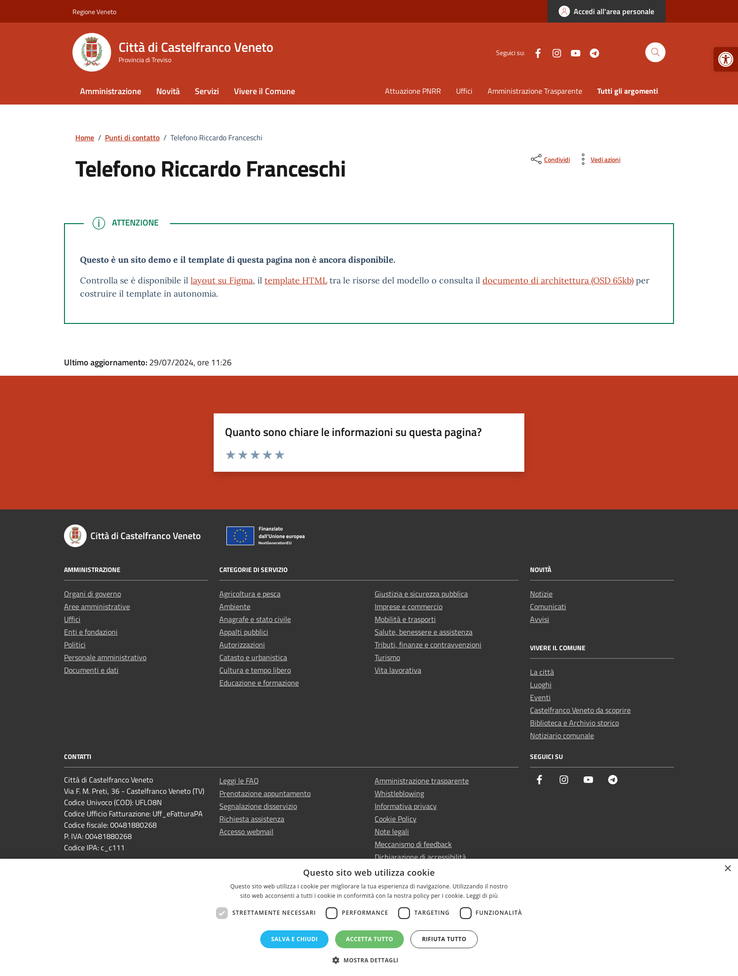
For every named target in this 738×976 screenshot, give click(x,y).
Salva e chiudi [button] (294, 939)
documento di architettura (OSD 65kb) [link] (558, 280)
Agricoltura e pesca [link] (250, 593)
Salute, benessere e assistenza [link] (424, 631)
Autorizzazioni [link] (242, 644)
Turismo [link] (387, 657)
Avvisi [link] (539, 619)
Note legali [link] (392, 831)
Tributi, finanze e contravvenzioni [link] (428, 644)
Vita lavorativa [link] (398, 670)
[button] (369, 960)
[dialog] (369, 917)
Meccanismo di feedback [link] (413, 844)
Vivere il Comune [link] (264, 91)
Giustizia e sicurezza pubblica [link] (421, 593)
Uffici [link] (464, 91)
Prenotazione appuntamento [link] (265, 793)
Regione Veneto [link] (94, 11)
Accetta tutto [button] (369, 939)
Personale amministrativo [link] (105, 657)
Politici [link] (75, 644)
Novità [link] (168, 91)
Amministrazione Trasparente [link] (535, 91)
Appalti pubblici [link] (243, 631)
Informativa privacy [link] (406, 806)
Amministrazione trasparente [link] (422, 780)
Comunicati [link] (548, 606)
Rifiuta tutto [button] (444, 939)
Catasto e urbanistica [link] (253, 657)
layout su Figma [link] (222, 280)
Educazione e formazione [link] (259, 682)
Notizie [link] (541, 593)
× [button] (727, 868)
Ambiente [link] (234, 606)
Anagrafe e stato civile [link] (255, 619)
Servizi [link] (207, 91)
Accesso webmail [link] (246, 831)
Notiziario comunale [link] (562, 735)
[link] (726, 59)
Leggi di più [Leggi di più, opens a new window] (482, 896)
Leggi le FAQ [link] (239, 780)
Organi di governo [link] (92, 593)
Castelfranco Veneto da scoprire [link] (580, 710)
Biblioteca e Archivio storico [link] (574, 722)
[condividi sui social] (549, 159)
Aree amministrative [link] (97, 606)
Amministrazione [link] (110, 91)
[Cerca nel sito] (655, 52)
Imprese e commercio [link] (408, 606)
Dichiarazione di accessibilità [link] (420, 857)
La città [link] (542, 672)
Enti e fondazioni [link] (91, 631)
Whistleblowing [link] (399, 793)
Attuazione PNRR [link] (413, 91)
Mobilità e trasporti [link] (405, 619)
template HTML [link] (296, 280)
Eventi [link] (540, 697)
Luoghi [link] (541, 684)
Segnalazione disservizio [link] (258, 806)
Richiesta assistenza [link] (251, 818)
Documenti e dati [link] (91, 670)
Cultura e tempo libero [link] (255, 670)
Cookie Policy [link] (396, 818)
